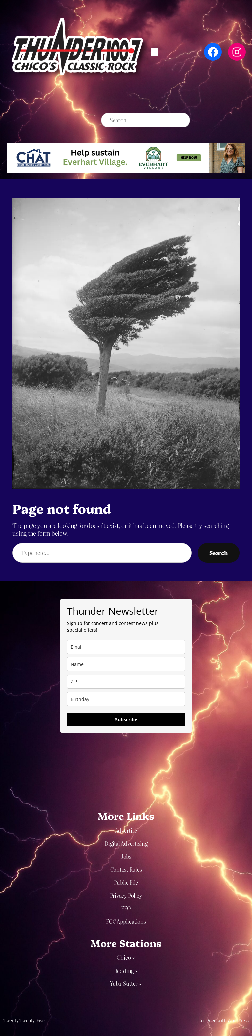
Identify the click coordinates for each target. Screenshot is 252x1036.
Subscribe (126, 719)
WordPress (238, 1020)
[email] (126, 647)
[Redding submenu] (136, 970)
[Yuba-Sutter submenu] (140, 983)
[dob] (126, 699)
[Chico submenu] (133, 957)
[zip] (126, 682)
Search (218, 552)
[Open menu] (154, 52)
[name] (126, 664)
